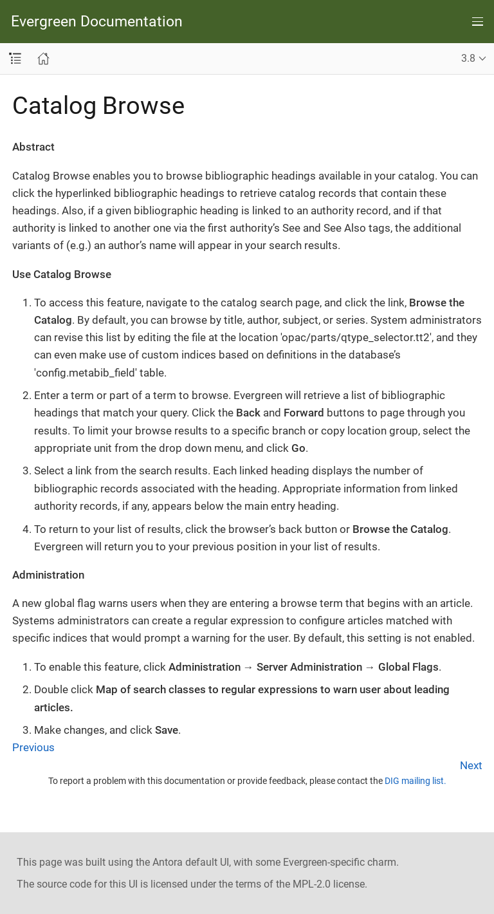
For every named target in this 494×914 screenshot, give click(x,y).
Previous (33, 747)
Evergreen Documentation (97, 21)
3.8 (468, 58)
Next (471, 765)
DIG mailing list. (415, 781)
